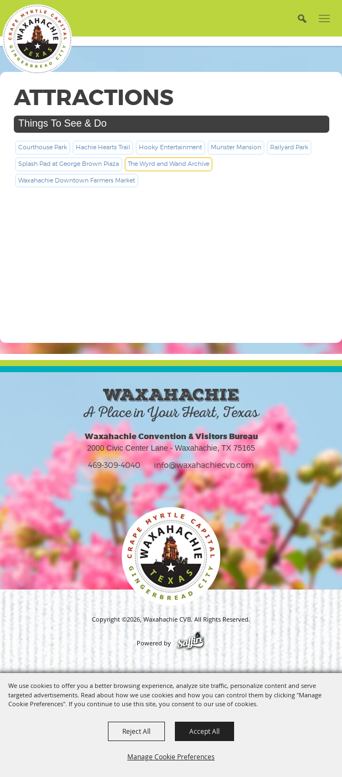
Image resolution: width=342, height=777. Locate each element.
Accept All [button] (204, 731)
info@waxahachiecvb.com (204, 465)
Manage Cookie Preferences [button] (171, 756)
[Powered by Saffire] (190, 643)
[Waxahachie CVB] (37, 39)
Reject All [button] (136, 731)
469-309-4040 (114, 465)
